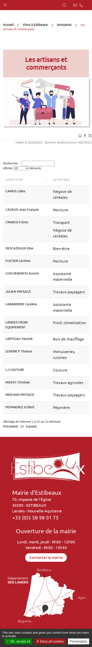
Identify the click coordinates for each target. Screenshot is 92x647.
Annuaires (64, 25)
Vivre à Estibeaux (35, 25)
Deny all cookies (50, 641)
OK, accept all (18, 641)
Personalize (78, 641)
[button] (5, 4)
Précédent (10, 426)
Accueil (8, 25)
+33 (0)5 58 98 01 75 (35, 517)
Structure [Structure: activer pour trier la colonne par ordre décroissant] (14, 179)
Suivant (31, 426)
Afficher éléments (22, 168)
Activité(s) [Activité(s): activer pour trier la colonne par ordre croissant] (61, 179)
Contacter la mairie (46, 557)
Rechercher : (29, 163)
